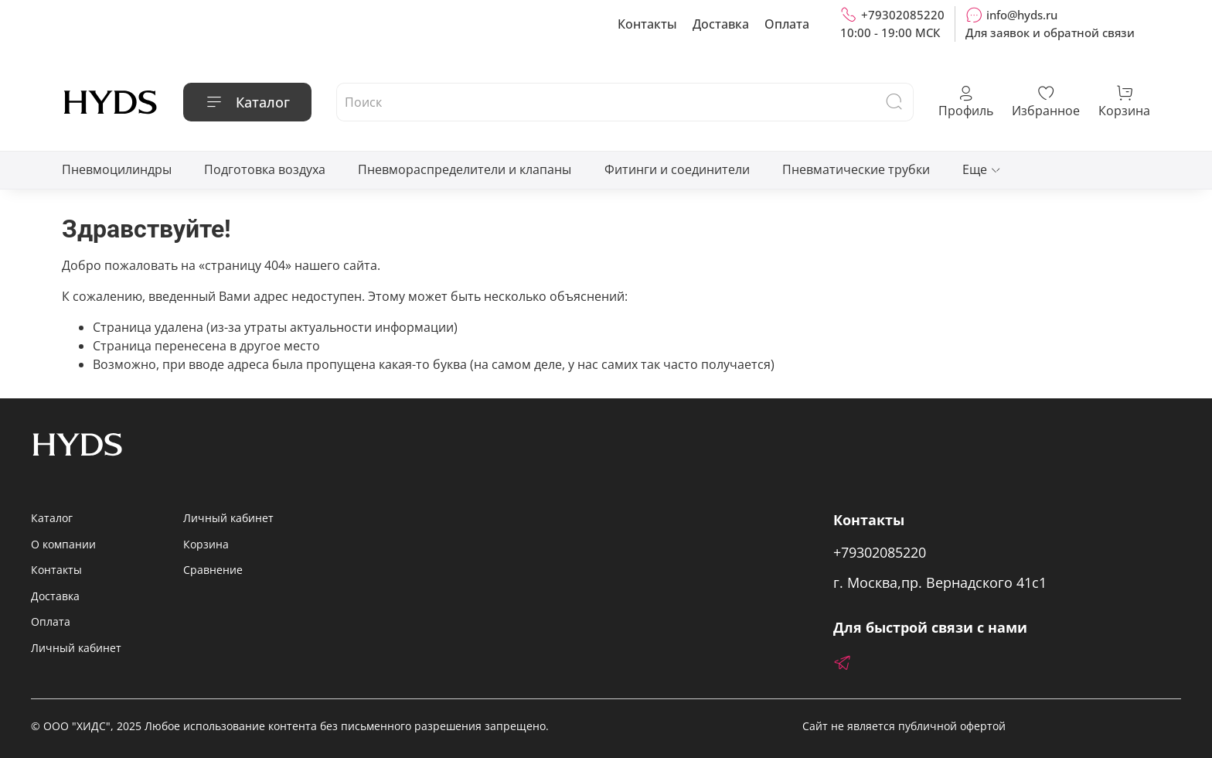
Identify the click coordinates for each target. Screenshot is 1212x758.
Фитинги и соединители (677, 169)
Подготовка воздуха (264, 169)
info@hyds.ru (1011, 14)
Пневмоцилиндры (117, 169)
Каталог (247, 102)
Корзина (206, 544)
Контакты (647, 23)
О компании (63, 544)
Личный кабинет (76, 647)
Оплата (786, 23)
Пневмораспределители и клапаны (464, 169)
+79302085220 (892, 14)
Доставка (721, 23)
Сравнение (213, 569)
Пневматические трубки (856, 169)
